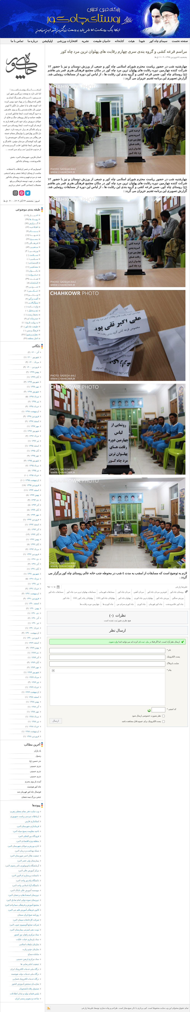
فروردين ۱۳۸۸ (32, 736)
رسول (38, 756)
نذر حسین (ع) (35, 761)
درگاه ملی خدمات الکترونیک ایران (24, 969)
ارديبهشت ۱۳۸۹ (32, 692)
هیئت (131, 41)
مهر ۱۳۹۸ (34, 386)
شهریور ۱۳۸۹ (33, 672)
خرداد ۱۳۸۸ (33, 726)
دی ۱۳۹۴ (35, 500)
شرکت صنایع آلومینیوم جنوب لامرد (24, 925)
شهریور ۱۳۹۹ (33, 382)
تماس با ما (17, 41)
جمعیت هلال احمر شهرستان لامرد (24, 856)
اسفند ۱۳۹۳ (33, 524)
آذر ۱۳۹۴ (35, 505)
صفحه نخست (180, 41)
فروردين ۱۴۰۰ (32, 367)
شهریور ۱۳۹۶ (33, 431)
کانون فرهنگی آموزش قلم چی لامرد (23, 910)
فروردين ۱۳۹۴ (32, 519)
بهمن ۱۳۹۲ (34, 539)
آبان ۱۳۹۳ (34, 534)
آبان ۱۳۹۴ (34, 510)
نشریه (85, 41)
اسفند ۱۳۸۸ (33, 697)
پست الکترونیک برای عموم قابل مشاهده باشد (141, 721)
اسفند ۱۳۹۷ (33, 421)
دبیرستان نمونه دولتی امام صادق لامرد (22, 900)
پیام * (169, 670)
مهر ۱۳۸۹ (34, 667)
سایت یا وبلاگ (173, 663)
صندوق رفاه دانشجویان (29, 988)
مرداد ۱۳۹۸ (34, 396)
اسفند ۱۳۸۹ (33, 643)
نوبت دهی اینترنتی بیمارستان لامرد (24, 930)
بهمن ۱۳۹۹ (34, 372)
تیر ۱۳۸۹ (35, 682)
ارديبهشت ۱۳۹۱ (32, 593)
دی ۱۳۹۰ (35, 613)
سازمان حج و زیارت (30, 949)
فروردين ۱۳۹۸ (32, 416)
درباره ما (33, 41)
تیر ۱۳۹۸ (35, 401)
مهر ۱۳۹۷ (34, 426)
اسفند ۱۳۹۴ (33, 490)
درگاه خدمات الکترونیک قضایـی (26, 979)
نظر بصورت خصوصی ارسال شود (146, 716)
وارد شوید (113, 642)
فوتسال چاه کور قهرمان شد (29, 792)
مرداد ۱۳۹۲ (34, 549)
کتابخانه (119, 41)
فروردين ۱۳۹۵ (32, 485)
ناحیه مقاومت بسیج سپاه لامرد (26, 831)
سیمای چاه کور (158, 41)
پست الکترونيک (173, 656)
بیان (147, 642)
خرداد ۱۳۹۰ (33, 628)
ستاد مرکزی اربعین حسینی (27, 959)
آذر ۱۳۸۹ (35, 657)
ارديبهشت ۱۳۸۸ (32, 731)
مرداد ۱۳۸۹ (34, 677)
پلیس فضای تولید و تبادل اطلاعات (24, 993)
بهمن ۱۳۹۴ (34, 495)
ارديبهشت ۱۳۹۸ (32, 411)
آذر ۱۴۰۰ (35, 352)
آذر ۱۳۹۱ (35, 564)
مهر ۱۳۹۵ (34, 455)
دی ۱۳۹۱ (35, 559)
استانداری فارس (32, 821)
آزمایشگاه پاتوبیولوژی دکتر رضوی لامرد (22, 865)
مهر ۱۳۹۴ (34, 515)
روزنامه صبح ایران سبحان (28, 915)
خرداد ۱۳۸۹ (33, 687)
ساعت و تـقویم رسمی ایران (27, 998)
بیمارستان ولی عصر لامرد (28, 860)
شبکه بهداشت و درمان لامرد (27, 851)
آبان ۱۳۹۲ (34, 544)
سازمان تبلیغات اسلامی (29, 944)
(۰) (111, 615)
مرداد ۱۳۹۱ (34, 578)
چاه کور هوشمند (34, 787)
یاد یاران (37, 751)
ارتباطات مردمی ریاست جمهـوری (24, 816)
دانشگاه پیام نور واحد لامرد (27, 880)
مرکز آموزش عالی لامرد (28, 870)
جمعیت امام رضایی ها (30, 964)
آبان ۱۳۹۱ (34, 569)
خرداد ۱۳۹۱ (33, 588)
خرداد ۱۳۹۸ (33, 406)
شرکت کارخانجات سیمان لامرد (26, 920)
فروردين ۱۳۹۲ (32, 554)
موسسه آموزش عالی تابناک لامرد (24, 890)
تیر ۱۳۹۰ (35, 623)
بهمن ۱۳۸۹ (34, 648)
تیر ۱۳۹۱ (35, 583)
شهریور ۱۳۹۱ (33, 574)
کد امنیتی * (171, 709)
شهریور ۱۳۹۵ (33, 460)
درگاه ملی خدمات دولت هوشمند (25, 974)
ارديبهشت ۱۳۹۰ (32, 633)
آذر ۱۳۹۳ (35, 529)
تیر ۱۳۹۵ (35, 470)
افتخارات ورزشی (67, 41)
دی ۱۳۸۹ (35, 652)
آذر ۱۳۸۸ (35, 706)
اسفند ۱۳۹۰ (33, 603)
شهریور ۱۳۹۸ (33, 391)
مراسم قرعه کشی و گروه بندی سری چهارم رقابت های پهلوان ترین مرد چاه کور (124, 51)
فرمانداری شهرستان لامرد (28, 826)
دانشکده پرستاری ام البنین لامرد (25, 875)
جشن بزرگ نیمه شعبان (31, 797)
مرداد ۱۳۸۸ (34, 716)
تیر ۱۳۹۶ (35, 441)
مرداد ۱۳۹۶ (34, 436)
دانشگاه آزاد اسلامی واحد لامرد (25, 885)
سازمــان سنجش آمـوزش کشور (25, 984)
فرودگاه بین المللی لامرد (28, 836)
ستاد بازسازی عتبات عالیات (27, 939)
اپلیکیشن (47, 41)
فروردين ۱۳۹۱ (32, 598)
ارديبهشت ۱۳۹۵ (32, 480)
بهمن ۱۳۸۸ (34, 702)
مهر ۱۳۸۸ (34, 711)
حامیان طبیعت (101, 41)
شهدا (142, 41)
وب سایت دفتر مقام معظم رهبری (24, 811)
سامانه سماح (33, 954)
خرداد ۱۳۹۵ (33, 475)
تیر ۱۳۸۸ (35, 721)
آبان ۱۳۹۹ (34, 377)
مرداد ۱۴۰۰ (34, 362)
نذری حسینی (35, 766)
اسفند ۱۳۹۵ (33, 446)
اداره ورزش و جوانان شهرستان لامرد (23, 846)
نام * (169, 650)
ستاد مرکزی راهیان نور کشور (26, 934)
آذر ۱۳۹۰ (35, 618)
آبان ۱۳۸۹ (34, 662)
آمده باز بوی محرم (33, 781)
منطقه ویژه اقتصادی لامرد (27, 841)
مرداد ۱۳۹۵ (34, 465)
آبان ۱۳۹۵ (34, 451)
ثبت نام (142, 642)
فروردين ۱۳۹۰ (32, 638)
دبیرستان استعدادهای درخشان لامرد (23, 895)
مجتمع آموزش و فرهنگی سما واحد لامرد (22, 905)
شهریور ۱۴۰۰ (33, 357)
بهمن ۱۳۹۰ (34, 608)
